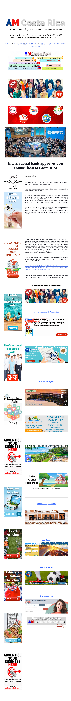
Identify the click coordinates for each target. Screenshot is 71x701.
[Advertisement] (46, 227)
